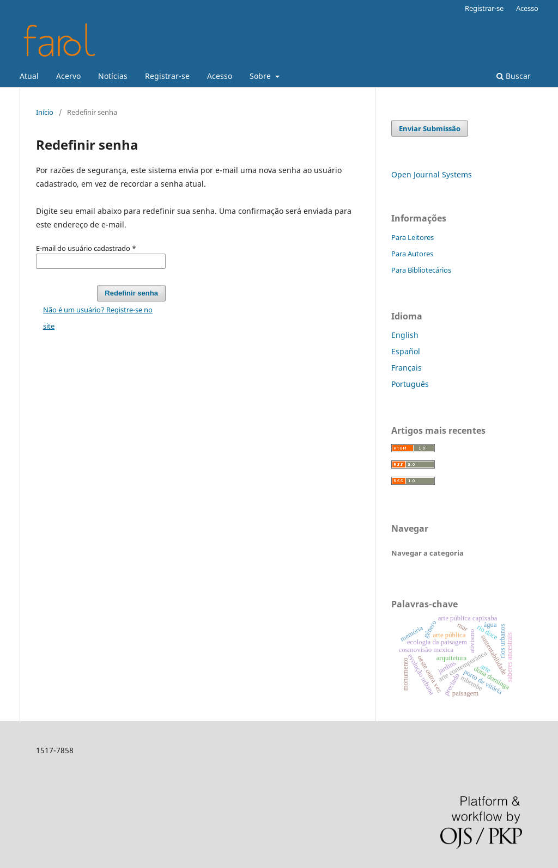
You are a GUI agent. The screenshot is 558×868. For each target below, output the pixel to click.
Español (405, 351)
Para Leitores (412, 237)
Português (410, 384)
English (404, 335)
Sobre (261, 76)
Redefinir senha (131, 293)
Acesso (219, 76)
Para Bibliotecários (421, 270)
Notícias (113, 76)
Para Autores (412, 253)
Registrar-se (167, 76)
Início (44, 112)
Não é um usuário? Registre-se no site (98, 318)
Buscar (513, 76)
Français (406, 367)
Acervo (68, 76)
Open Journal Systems (431, 174)
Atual (29, 76)
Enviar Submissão (429, 128)
